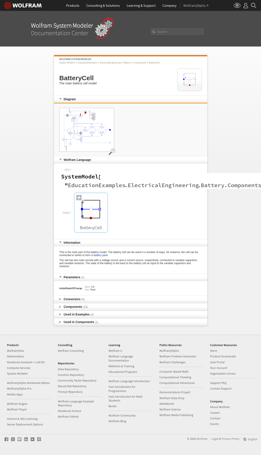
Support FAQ (218, 383)
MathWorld (166, 404)
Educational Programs (123, 372)
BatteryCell (154, 63)
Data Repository (68, 369)
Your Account (218, 368)
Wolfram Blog (117, 421)
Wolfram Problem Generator (177, 356)
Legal (214, 439)
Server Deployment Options (25, 424)
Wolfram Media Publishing (176, 415)
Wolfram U (115, 351)
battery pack (101, 255)
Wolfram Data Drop (171, 398)
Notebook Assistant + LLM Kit (26, 362)
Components (140, 63)
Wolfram (202, 439)
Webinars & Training (121, 366)
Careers (215, 413)
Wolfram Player (17, 409)
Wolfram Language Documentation (121, 358)
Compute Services (18, 368)
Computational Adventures (177, 383)
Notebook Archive (69, 411)
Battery (127, 63)
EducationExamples (87, 63)
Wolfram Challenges (172, 362)
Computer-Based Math (174, 371)
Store (213, 351)
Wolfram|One (15, 351)
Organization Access (223, 373)
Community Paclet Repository (77, 380)
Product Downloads (223, 356)
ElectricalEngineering (110, 63)
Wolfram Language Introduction (129, 381)
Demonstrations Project (174, 392)
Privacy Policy (230, 439)
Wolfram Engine (17, 404)
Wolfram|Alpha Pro (19, 388)
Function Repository (71, 375)
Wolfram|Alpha (169, 351)
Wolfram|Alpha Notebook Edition (28, 383)
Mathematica (15, 356)
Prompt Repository (70, 392)
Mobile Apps (15, 394)
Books (113, 406)
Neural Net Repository (72, 386)
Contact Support (221, 388)
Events (214, 424)
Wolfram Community (122, 415)
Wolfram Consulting (71, 351)
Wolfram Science (170, 409)
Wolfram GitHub (68, 416)
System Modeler (67, 63)
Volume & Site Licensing (22, 419)
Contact (215, 418)
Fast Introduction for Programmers (122, 389)
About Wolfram (220, 407)
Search (162, 31)
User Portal (217, 362)
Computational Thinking (175, 377)
